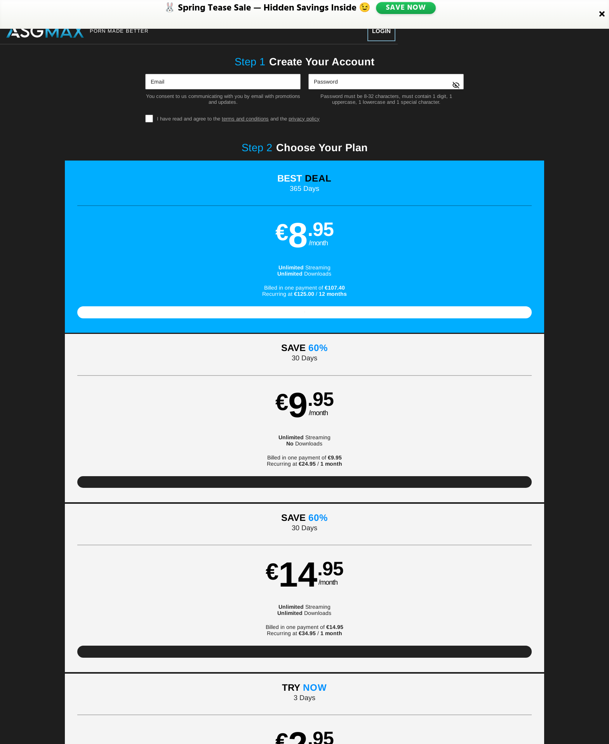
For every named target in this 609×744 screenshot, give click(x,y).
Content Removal (460, 712)
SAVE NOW (407, 8)
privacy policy (304, 119)
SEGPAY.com (359, 712)
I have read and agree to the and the (238, 118)
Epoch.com (166, 712)
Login (381, 31)
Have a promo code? (500, 442)
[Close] (602, 9)
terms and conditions (245, 119)
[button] (123, 250)
